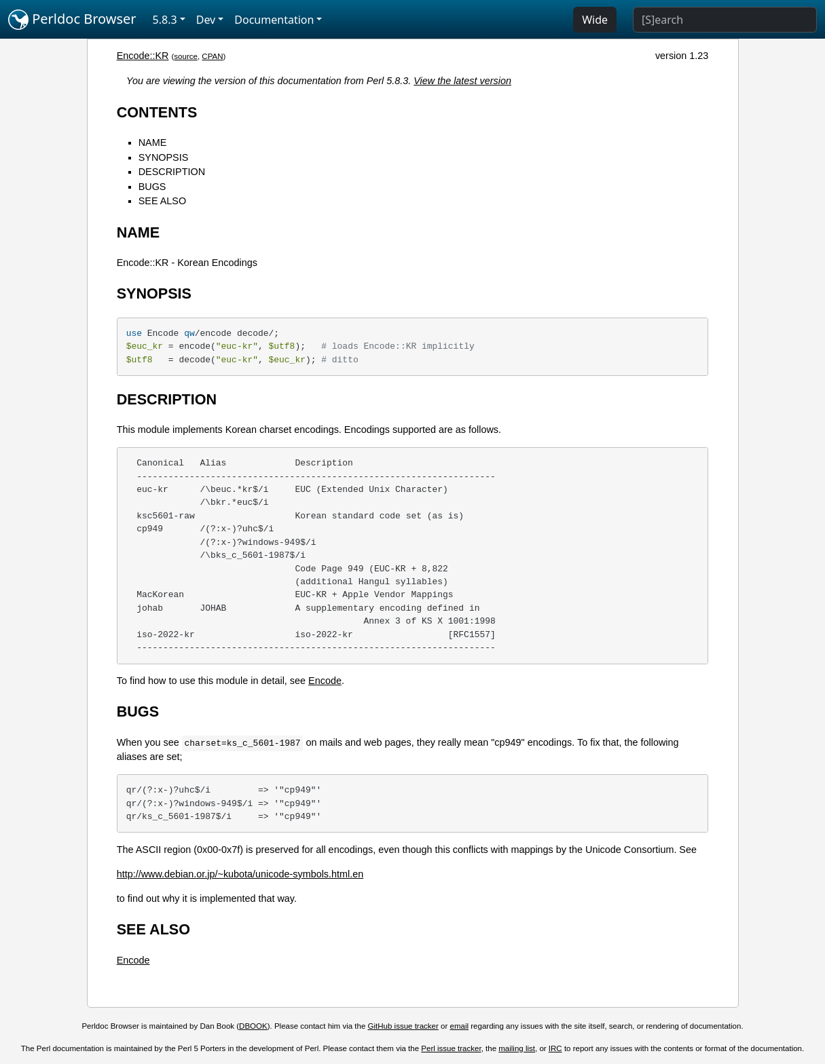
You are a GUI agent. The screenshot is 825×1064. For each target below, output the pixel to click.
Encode (325, 680)
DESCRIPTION (172, 171)
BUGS (152, 186)
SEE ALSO (162, 200)
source (186, 56)
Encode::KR (143, 55)
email (459, 1026)
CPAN (212, 56)
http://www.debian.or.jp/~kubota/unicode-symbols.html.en (240, 874)
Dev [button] (206, 19)
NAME (153, 142)
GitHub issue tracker (403, 1026)
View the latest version (462, 80)
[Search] (725, 20)
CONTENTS (157, 112)
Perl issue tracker (451, 1048)
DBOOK (253, 1026)
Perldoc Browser (72, 20)
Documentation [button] (274, 19)
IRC (555, 1048)
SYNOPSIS (164, 157)
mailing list (516, 1048)
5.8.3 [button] (165, 19)
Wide (595, 19)
